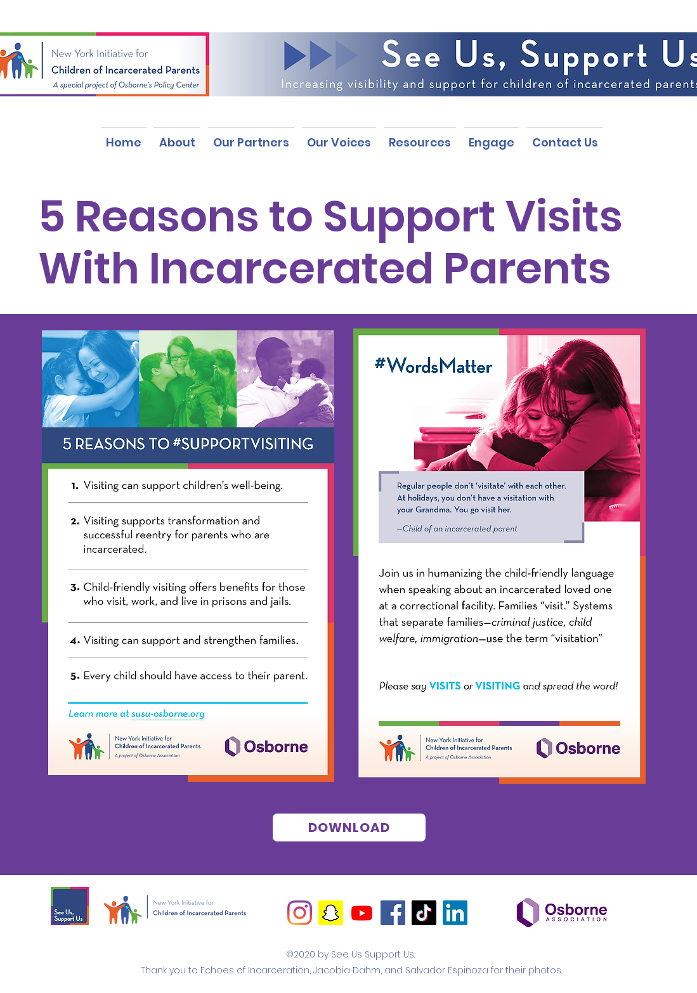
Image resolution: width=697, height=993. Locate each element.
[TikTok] (424, 912)
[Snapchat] (330, 912)
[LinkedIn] (455, 912)
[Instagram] (299, 912)
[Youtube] (361, 912)
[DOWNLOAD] (349, 827)
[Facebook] (393, 912)
